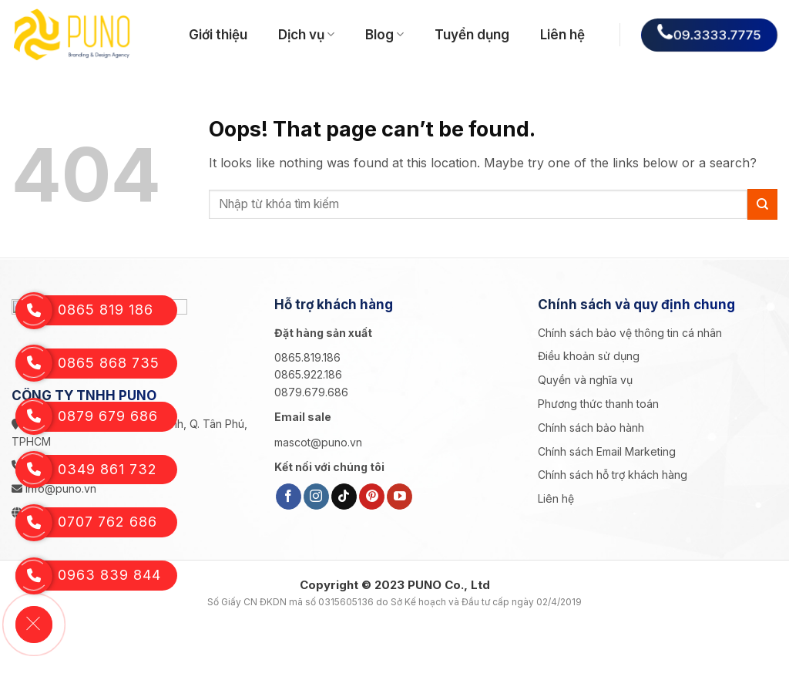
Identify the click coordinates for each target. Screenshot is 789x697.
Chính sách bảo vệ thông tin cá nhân (630, 332)
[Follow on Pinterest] (371, 496)
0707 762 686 (85, 522)
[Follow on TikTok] (344, 496)
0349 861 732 (85, 470)
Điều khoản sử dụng (589, 355)
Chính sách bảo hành (591, 427)
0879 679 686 (85, 417)
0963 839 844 (86, 576)
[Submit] (762, 204)
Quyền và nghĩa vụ (585, 379)
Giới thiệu (218, 34)
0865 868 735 (86, 363)
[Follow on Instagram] (316, 496)
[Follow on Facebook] (288, 496)
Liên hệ (562, 34)
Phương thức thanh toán (598, 403)
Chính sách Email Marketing (607, 451)
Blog (384, 34)
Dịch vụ (306, 34)
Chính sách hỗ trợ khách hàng (612, 474)
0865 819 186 (84, 310)
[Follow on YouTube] (399, 496)
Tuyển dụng (472, 34)
